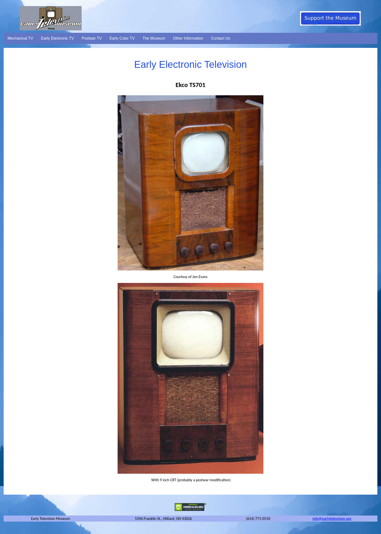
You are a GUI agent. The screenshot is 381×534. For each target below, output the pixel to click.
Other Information (188, 38)
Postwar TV (92, 38)
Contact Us (220, 38)
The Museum (153, 38)
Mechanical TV (20, 38)
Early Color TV (122, 38)
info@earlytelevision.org (331, 518)
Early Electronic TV (57, 38)
